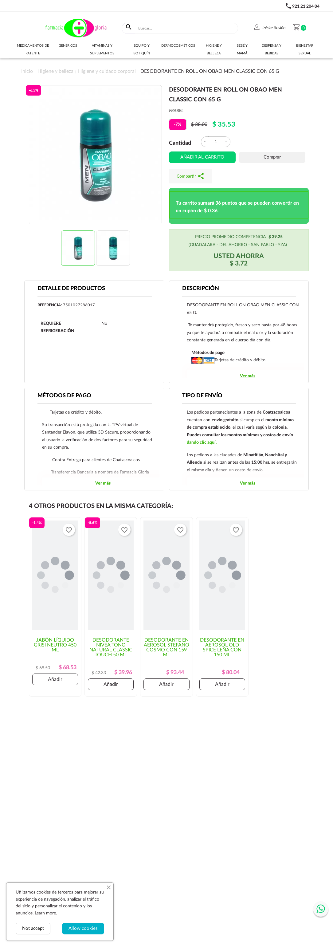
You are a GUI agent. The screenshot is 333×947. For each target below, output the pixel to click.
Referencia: (49, 305)
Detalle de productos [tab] (71, 288)
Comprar (272, 157)
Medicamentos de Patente (33, 49)
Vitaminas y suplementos (102, 49)
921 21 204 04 (305, 6)
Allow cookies (83, 928)
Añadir (55, 679)
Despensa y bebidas (271, 49)
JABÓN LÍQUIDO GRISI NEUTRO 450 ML (55, 645)
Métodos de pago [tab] (64, 396)
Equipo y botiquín (141, 49)
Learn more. (46, 913)
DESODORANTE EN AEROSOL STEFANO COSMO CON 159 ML (166, 647)
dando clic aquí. (202, 442)
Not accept (33, 928)
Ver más (247, 376)
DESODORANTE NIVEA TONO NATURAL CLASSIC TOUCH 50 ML (110, 647)
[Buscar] (186, 28)
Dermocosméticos (178, 45)
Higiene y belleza (214, 49)
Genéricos (68, 45)
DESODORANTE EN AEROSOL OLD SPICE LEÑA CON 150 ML (222, 647)
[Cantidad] (215, 141)
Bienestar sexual (304, 49)
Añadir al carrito (202, 157)
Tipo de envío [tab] (202, 396)
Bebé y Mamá (242, 49)
